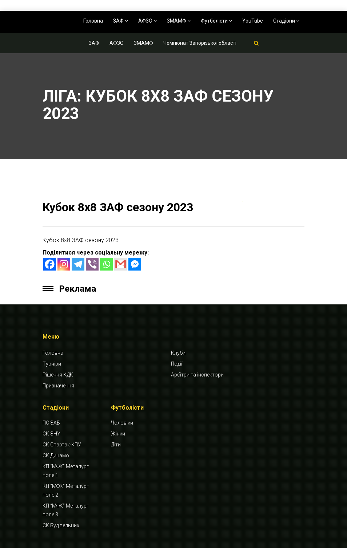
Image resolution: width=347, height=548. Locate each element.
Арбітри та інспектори (197, 375)
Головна (93, 21)
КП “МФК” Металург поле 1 (66, 471)
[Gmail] (120, 264)
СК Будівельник (61, 525)
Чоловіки (122, 423)
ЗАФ (120, 21)
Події (176, 364)
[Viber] (92, 264)
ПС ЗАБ (51, 423)
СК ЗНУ (51, 434)
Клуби (178, 353)
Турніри (52, 364)
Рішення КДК (58, 375)
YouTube (252, 21)
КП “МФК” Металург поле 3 (66, 510)
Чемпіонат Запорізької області (199, 43)
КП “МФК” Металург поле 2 (66, 490)
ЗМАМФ (179, 21)
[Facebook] (49, 264)
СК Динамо (56, 455)
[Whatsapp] (106, 264)
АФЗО (147, 21)
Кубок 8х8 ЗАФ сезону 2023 (118, 207)
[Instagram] (63, 264)
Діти (116, 445)
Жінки (118, 434)
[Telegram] (78, 264)
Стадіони (286, 21)
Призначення (58, 386)
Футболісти (216, 21)
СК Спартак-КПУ (62, 445)
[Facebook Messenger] (134, 264)
